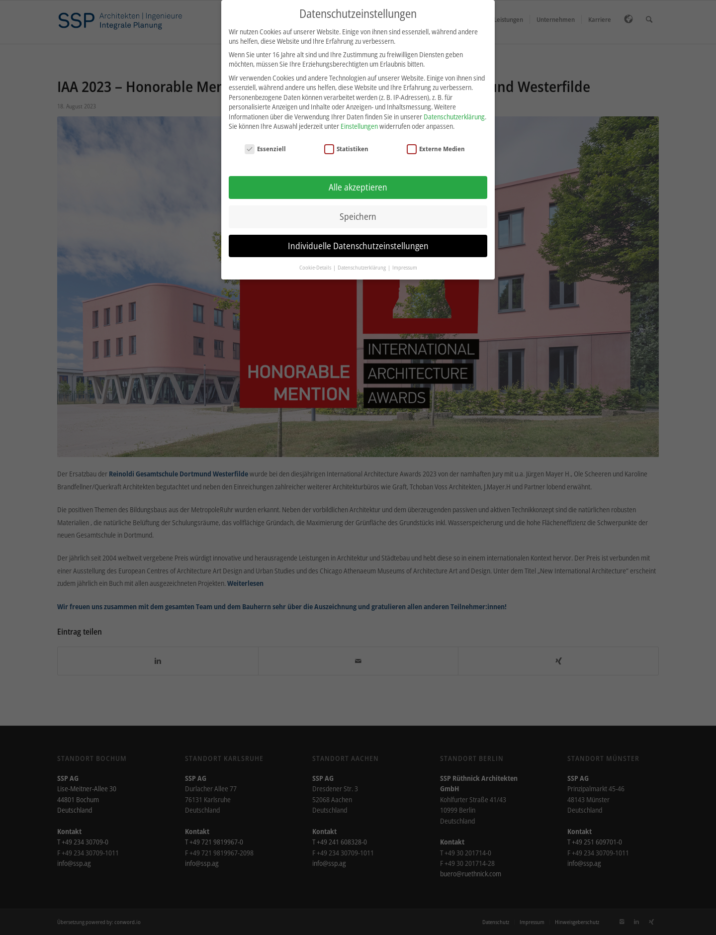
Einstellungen (359, 119)
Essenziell (265, 142)
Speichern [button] (358, 209)
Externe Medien (436, 142)
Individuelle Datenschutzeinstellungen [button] (358, 239)
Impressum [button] (404, 260)
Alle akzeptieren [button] (358, 180)
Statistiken (346, 142)
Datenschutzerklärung (454, 109)
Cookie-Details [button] (315, 260)
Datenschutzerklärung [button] (362, 260)
